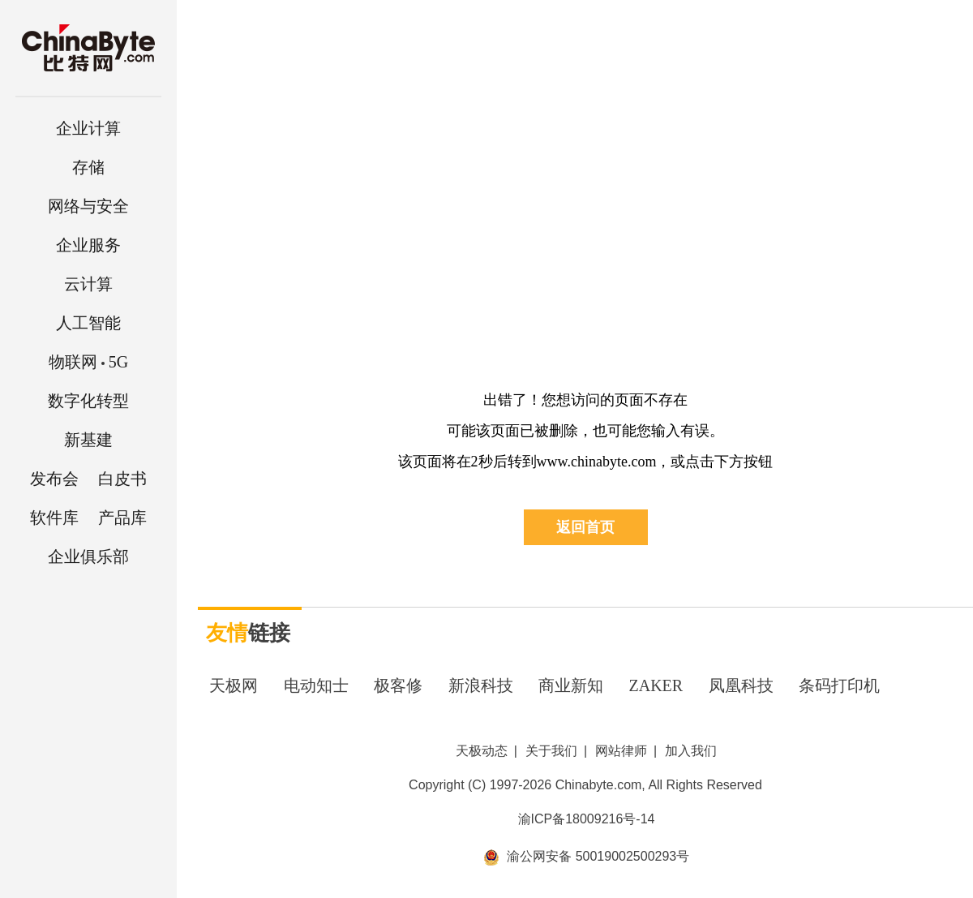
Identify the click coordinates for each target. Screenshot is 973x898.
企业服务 (88, 245)
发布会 (54, 479)
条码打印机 (839, 685)
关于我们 (551, 751)
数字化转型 (88, 401)
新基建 (88, 440)
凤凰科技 (741, 685)
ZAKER (656, 685)
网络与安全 (88, 206)
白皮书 (122, 479)
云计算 (88, 284)
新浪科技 (480, 685)
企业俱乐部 (88, 556)
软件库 (54, 517)
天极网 (233, 685)
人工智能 (88, 323)
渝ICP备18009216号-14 (586, 819)
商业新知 (570, 685)
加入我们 (691, 751)
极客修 (398, 685)
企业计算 (88, 128)
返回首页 (585, 527)
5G (88, 362)
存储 (88, 167)
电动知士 (316, 685)
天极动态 (482, 751)
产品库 (122, 517)
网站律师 (621, 751)
